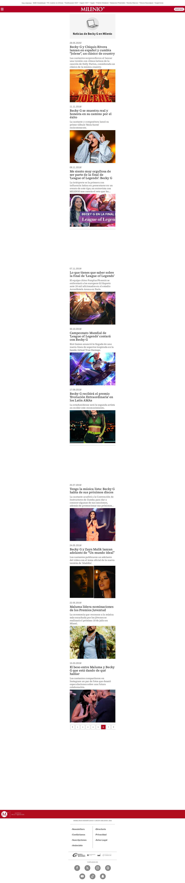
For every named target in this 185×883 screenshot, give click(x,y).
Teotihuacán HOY (71, 3)
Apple (92, 3)
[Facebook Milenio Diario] (77, 868)
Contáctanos (78, 834)
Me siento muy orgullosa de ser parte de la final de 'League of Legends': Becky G (91, 174)
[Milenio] (92, 9)
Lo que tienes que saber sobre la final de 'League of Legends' (92, 274)
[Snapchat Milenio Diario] (103, 876)
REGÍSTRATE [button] (179, 9)
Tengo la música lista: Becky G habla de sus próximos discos (92, 490)
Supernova (159, 3)
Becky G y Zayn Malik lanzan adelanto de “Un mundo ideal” (92, 551)
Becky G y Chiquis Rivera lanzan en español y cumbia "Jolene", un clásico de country (92, 50)
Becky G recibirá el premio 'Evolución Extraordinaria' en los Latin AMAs (91, 396)
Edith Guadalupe (39, 3)
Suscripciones (79, 840)
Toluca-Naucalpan (146, 3)
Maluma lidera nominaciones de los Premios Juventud (91, 608)
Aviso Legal (101, 840)
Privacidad (101, 834)
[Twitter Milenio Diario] (87, 868)
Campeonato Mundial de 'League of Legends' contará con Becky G (90, 336)
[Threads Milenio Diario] (108, 868)
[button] (2, 10)
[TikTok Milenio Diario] (92, 876)
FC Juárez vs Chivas (55, 3)
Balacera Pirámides (117, 3)
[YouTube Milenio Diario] (82, 876)
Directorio (101, 829)
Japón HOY (84, 3)
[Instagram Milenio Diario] (98, 868)
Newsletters (78, 829)
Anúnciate (77, 845)
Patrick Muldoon (102, 3)
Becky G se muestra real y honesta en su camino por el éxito (91, 113)
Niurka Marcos (132, 3)
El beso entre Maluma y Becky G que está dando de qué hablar (92, 670)
